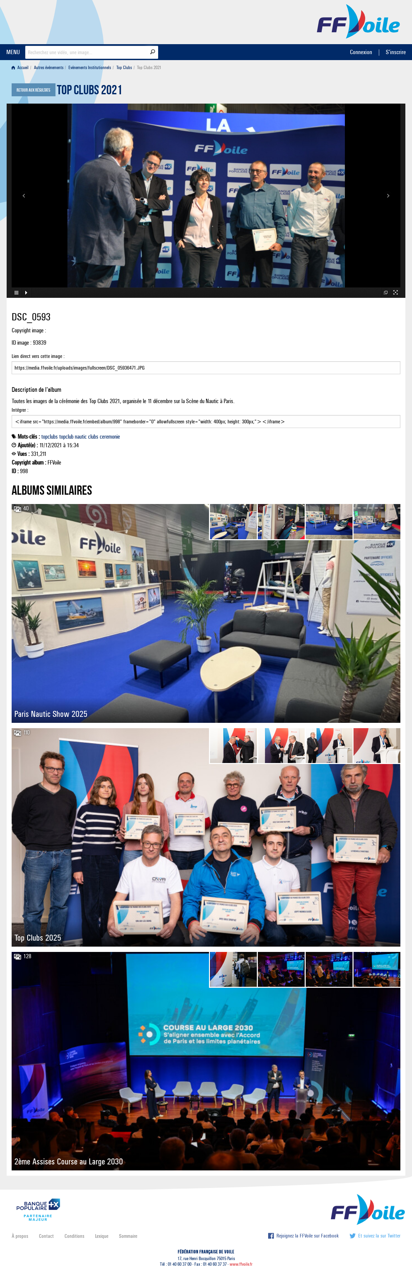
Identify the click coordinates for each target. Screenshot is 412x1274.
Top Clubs (124, 67)
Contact (46, 1236)
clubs (93, 436)
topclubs (49, 436)
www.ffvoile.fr (241, 1264)
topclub (66, 436)
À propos (20, 1236)
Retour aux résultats (33, 90)
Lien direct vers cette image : (206, 363)
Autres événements (48, 67)
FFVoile (358, 21)
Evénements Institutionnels (89, 67)
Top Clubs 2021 (89, 91)
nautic (81, 436)
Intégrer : (206, 417)
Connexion (361, 52)
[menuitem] (21, 67)
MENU (13, 52)
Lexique (101, 1236)
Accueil (20, 67)
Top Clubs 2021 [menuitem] (149, 67)
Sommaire (128, 1236)
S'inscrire (396, 52)
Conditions (74, 1236)
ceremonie (110, 436)
